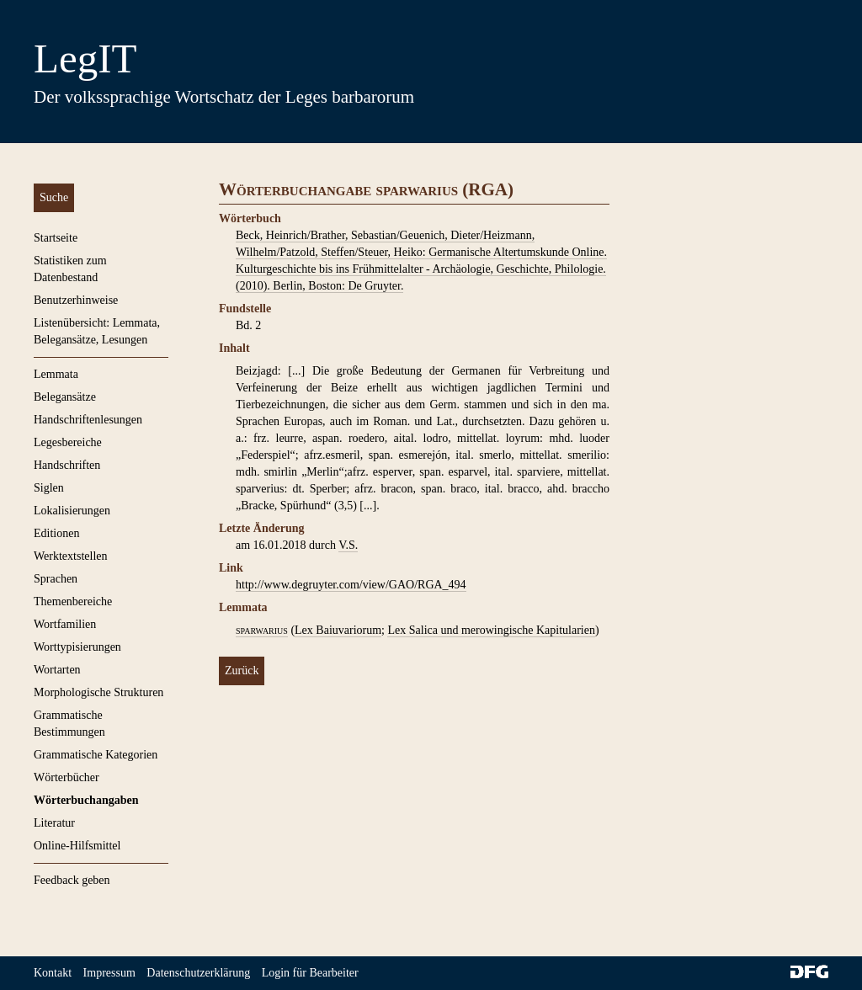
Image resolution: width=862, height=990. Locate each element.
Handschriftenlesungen (88, 419)
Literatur (54, 823)
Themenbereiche (73, 601)
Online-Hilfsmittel (77, 845)
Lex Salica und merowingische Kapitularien (490, 630)
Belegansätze (65, 397)
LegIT (85, 58)
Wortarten (57, 669)
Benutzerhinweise (76, 300)
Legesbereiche (68, 442)
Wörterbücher (66, 777)
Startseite (55, 238)
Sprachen (55, 578)
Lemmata (56, 374)
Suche (54, 197)
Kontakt (53, 972)
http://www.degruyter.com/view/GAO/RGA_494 (351, 584)
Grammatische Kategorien (95, 754)
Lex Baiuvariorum (338, 630)
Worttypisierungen (77, 647)
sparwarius (262, 630)
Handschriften (67, 465)
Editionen (56, 533)
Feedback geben (72, 880)
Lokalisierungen (72, 510)
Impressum (109, 972)
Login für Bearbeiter (310, 972)
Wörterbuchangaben (86, 800)
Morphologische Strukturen (98, 692)
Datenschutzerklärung (198, 972)
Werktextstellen (71, 556)
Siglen (49, 488)
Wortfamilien (65, 624)
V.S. (348, 545)
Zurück (241, 670)
